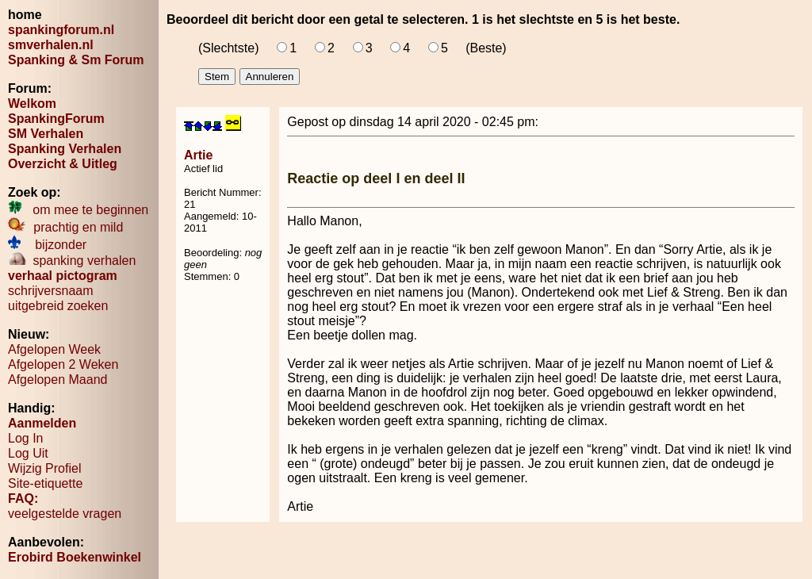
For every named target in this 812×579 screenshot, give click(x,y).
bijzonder (47, 244)
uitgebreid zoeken (58, 306)
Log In (25, 438)
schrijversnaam (51, 290)
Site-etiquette (45, 483)
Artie (198, 155)
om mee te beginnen (78, 210)
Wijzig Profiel (44, 468)
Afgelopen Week (54, 349)
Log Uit (28, 453)
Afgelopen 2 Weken (63, 364)
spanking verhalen (72, 260)
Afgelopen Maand (57, 379)
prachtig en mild (65, 227)
